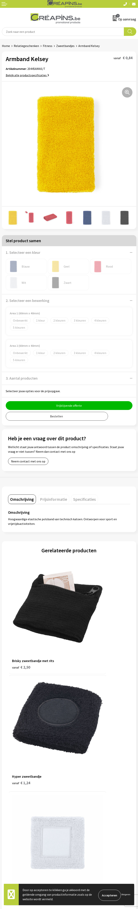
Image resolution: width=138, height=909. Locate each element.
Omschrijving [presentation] (22, 499)
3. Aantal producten (22, 378)
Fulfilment (78, 746)
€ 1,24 (82, 629)
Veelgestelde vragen (15, 816)
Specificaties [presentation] (84, 499)
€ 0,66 (21, 707)
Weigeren (125, 894)
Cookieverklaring (82, 816)
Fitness (47, 46)
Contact (7, 810)
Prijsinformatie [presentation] (53, 499)
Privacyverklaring (82, 822)
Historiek (77, 757)
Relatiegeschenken (26, 46)
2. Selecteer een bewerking (27, 300)
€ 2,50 (21, 629)
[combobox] (63, 31)
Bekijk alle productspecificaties (27, 75)
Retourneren (10, 822)
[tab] (22, 499)
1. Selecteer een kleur (23, 252)
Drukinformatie (81, 751)
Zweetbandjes (65, 46)
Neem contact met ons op (28, 461)
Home (6, 46)
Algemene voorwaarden (86, 810)
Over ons (76, 763)
